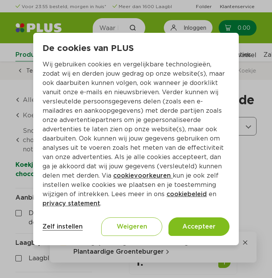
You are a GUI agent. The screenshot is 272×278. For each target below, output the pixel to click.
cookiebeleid (187, 194)
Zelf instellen (62, 226)
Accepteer (199, 226)
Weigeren (132, 226)
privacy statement (71, 203)
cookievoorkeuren (143, 175)
